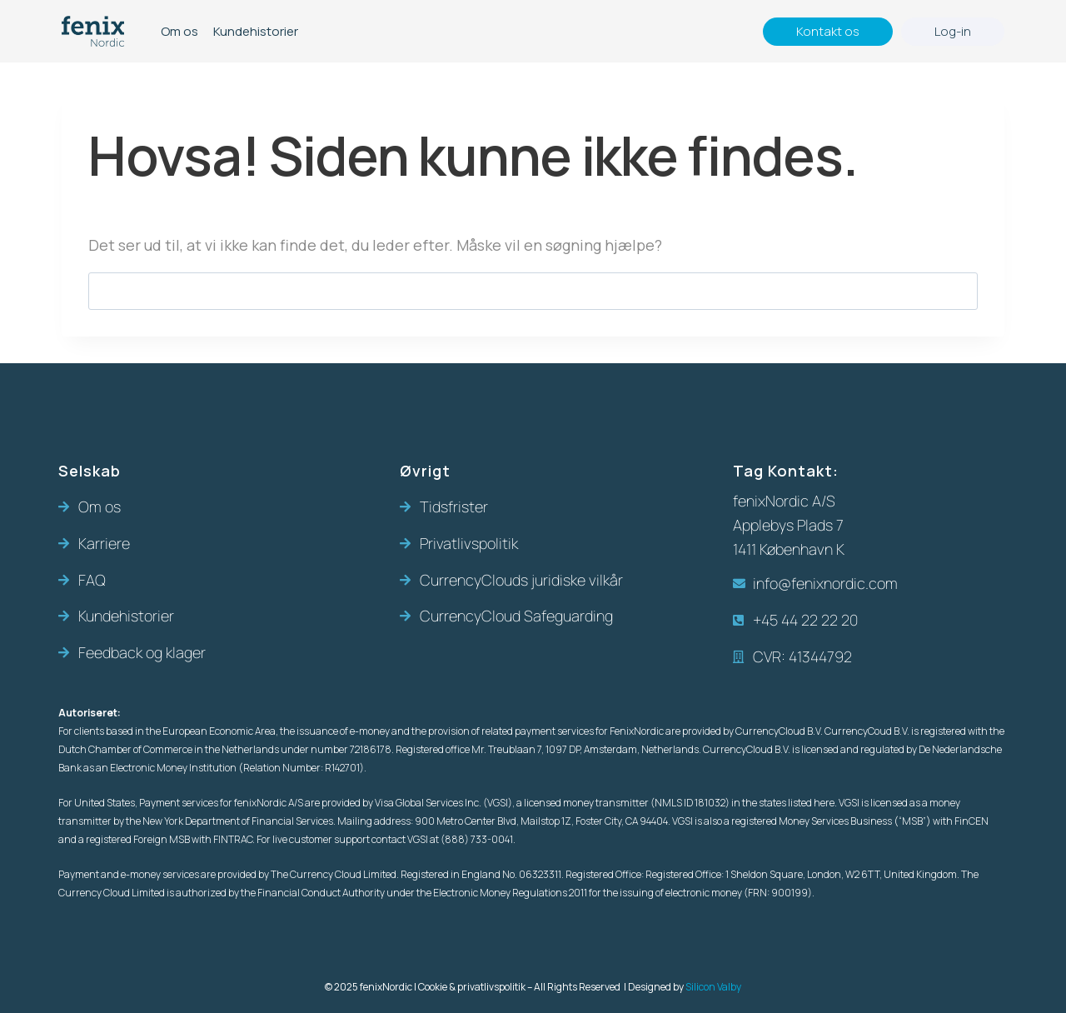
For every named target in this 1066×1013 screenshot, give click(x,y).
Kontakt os (827, 31)
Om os (179, 31)
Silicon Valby (713, 987)
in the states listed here (782, 803)
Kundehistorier (255, 31)
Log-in (952, 31)
